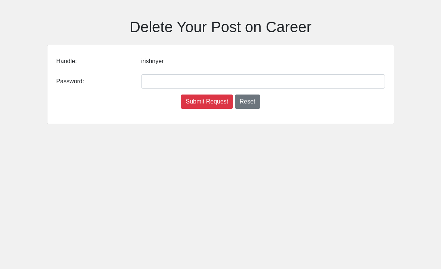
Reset (247, 101)
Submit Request (207, 101)
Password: (70, 81)
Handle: (66, 61)
